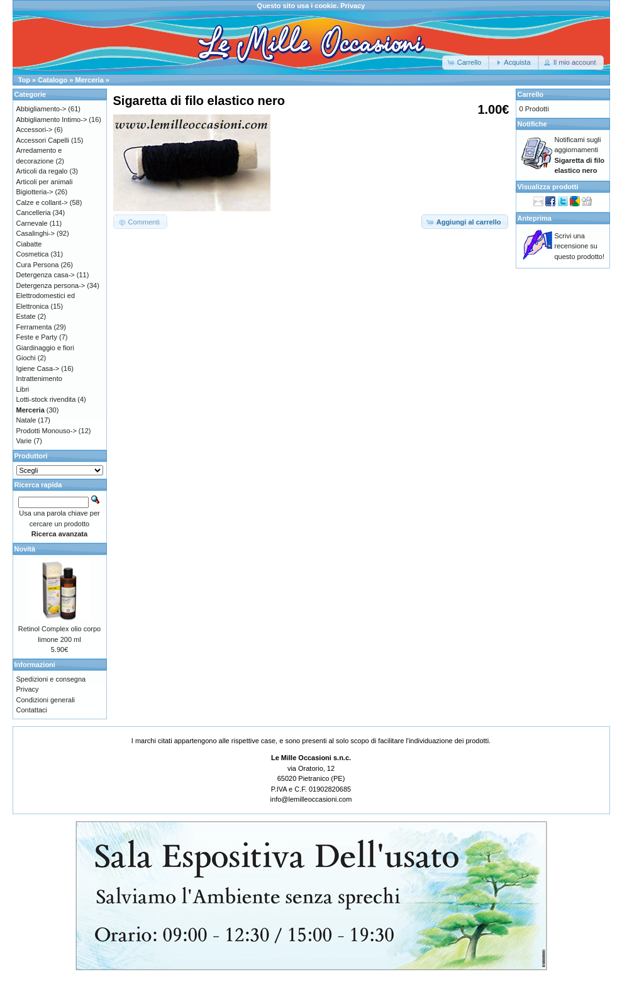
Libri (23, 389)
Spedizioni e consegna (51, 679)
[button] (465, 62)
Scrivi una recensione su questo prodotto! (580, 246)
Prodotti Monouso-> (46, 430)
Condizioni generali (45, 700)
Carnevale (32, 223)
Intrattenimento (39, 378)
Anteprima (535, 218)
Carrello (531, 94)
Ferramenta (34, 327)
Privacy (352, 5)
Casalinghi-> (35, 233)
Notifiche (532, 124)
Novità (25, 549)
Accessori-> (34, 129)
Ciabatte (29, 244)
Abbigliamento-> (41, 109)
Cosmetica (32, 254)
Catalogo (52, 80)
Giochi (26, 358)
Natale (26, 420)
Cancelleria (33, 212)
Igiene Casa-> (38, 368)
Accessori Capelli (42, 140)
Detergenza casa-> (45, 275)
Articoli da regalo (42, 171)
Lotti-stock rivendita (46, 399)
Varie (24, 441)
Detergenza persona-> (51, 285)
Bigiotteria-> (34, 192)
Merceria (89, 80)
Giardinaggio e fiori (45, 347)
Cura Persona (37, 264)
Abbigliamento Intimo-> (51, 119)
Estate (26, 316)
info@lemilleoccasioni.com (311, 799)
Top (24, 80)
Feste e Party (36, 337)
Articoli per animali (44, 181)
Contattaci (32, 710)
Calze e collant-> (42, 202)
